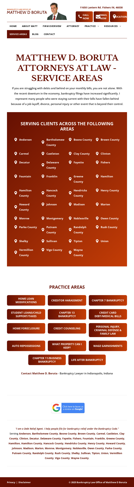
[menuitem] (13, 26)
